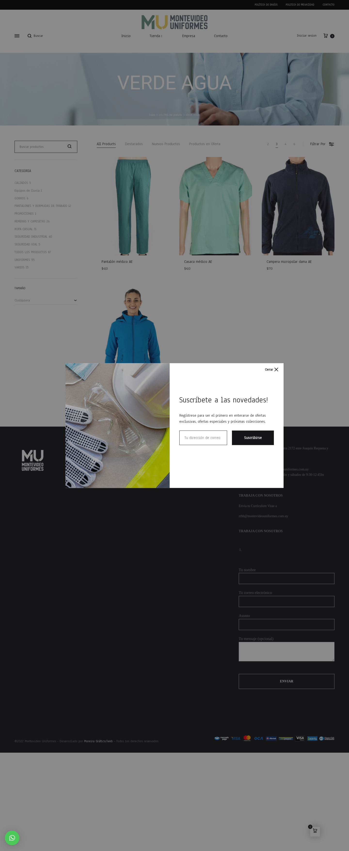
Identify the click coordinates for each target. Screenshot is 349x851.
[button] (12, 838)
